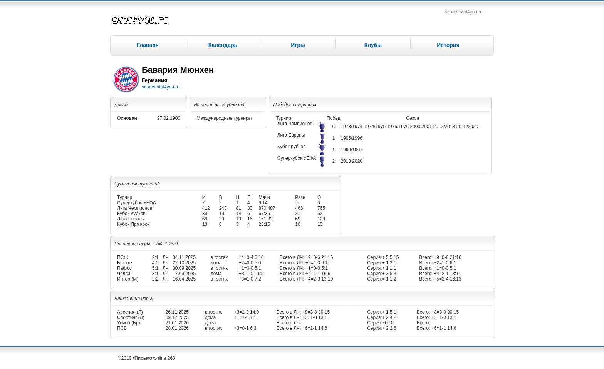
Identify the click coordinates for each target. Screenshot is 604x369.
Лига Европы (291, 135)
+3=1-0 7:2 (250, 279)
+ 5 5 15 (390, 257)
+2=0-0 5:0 (250, 262)
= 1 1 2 (389, 279)
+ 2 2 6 (389, 328)
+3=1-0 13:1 (314, 317)
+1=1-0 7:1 (245, 317)
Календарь (222, 45)
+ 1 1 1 (389, 268)
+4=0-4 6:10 (251, 257)
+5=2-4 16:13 (447, 279)
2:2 (155, 279)
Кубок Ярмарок (133, 224)
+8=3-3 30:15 (315, 312)
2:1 (155, 257)
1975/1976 (398, 126)
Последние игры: (133, 244)
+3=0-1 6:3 (245, 328)
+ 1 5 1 (389, 312)
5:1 (155, 268)
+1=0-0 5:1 (250, 268)
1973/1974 (352, 126)
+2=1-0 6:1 (316, 262)
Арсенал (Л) (130, 312)
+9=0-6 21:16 (318, 257)
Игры (298, 45)
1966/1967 (351, 149)
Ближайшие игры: (133, 298)
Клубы (373, 45)
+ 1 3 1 (389, 262)
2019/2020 (467, 126)
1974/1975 (375, 126)
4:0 (155, 262)
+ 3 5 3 (389, 273)
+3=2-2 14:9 (246, 312)
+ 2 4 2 (389, 317)
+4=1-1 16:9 (317, 273)
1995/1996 (351, 138)
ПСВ (122, 328)
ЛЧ (166, 257)
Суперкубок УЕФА (296, 158)
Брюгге (124, 262)
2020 (357, 161)
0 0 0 (388, 323)
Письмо (143, 358)
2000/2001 (421, 126)
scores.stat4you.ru (464, 12)
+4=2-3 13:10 (318, 279)
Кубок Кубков (291, 146)
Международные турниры (224, 118)
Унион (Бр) (128, 323)
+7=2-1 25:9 (165, 244)
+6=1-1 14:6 (314, 328)
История (448, 45)
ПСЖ (122, 257)
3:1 (155, 273)
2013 (346, 161)
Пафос (124, 268)
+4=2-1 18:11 (447, 273)
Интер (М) (127, 279)
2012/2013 (444, 126)
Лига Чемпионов (294, 123)
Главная (148, 45)
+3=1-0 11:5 (251, 273)
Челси (123, 273)
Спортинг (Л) (130, 317)
